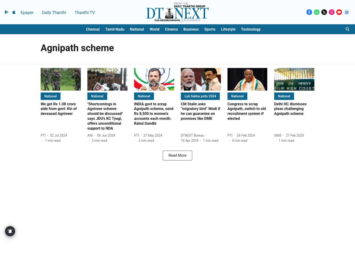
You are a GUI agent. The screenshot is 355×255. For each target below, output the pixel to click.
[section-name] (50, 96)
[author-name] (44, 135)
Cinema (171, 29)
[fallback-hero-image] (61, 79)
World (155, 29)
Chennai (93, 29)
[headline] (61, 109)
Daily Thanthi (54, 12)
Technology (251, 29)
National (137, 29)
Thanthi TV (85, 12)
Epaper (27, 12)
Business (191, 29)
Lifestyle (228, 29)
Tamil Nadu (114, 29)
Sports (210, 29)
